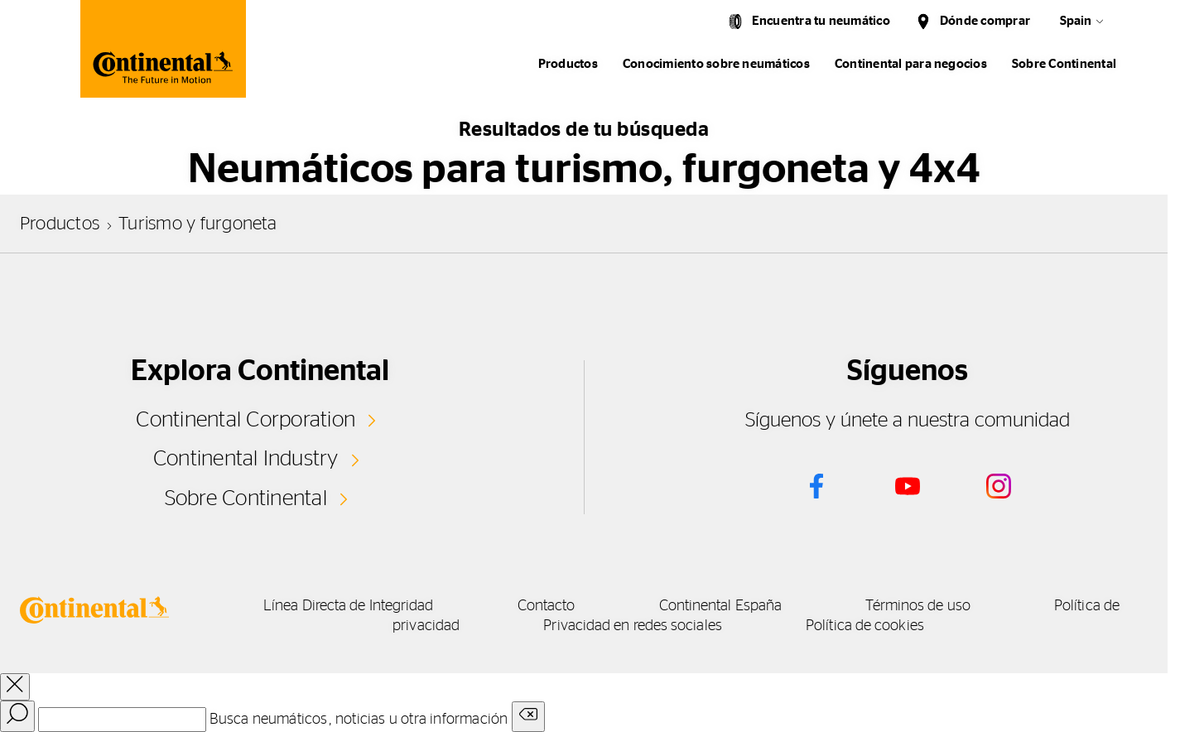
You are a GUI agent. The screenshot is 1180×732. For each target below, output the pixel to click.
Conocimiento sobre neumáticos (716, 64)
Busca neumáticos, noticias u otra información (359, 719)
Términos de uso (917, 606)
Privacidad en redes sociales (632, 626)
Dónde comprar (985, 21)
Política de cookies (865, 626)
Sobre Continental (246, 498)
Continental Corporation (245, 420)
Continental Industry (246, 459)
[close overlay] (15, 687)
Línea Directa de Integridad (348, 606)
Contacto (547, 606)
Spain (1075, 21)
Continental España (721, 606)
